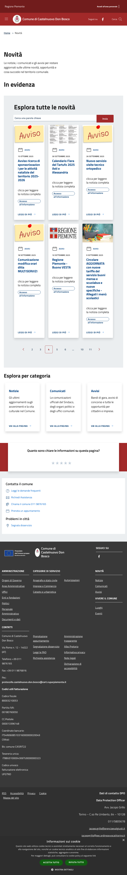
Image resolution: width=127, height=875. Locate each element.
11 (90, 349)
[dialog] (63, 856)
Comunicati (101, 586)
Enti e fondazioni (11, 597)
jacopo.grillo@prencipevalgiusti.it (107, 828)
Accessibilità (17, 793)
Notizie (99, 580)
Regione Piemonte (15, 6)
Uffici (4, 592)
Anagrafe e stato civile (45, 580)
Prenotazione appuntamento (41, 638)
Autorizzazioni (72, 580)
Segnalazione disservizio (46, 646)
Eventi (98, 613)
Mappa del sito (11, 798)
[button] (63, 869)
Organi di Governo (12, 580)
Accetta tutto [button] (51, 862)
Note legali (70, 658)
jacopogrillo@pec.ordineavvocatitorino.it (103, 835)
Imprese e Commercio (44, 586)
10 (82, 349)
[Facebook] (101, 19)
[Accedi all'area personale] (107, 6)
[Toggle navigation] (6, 19)
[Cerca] (120, 19)
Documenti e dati (11, 619)
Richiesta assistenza (44, 658)
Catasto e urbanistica (44, 592)
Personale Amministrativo (10, 611)
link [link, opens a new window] (94, 855)
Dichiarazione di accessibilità (72, 666)
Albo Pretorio (71, 646)
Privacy (31, 793)
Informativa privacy (74, 652)
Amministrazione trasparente (73, 638)
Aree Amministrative (13, 586)
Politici (5, 603)
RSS (4, 793)
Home (7, 33)
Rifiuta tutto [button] (76, 862)
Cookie (42, 793)
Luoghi (99, 608)
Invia (105, 119)
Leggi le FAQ (39, 652)
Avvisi (24, 149)
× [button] (123, 840)
